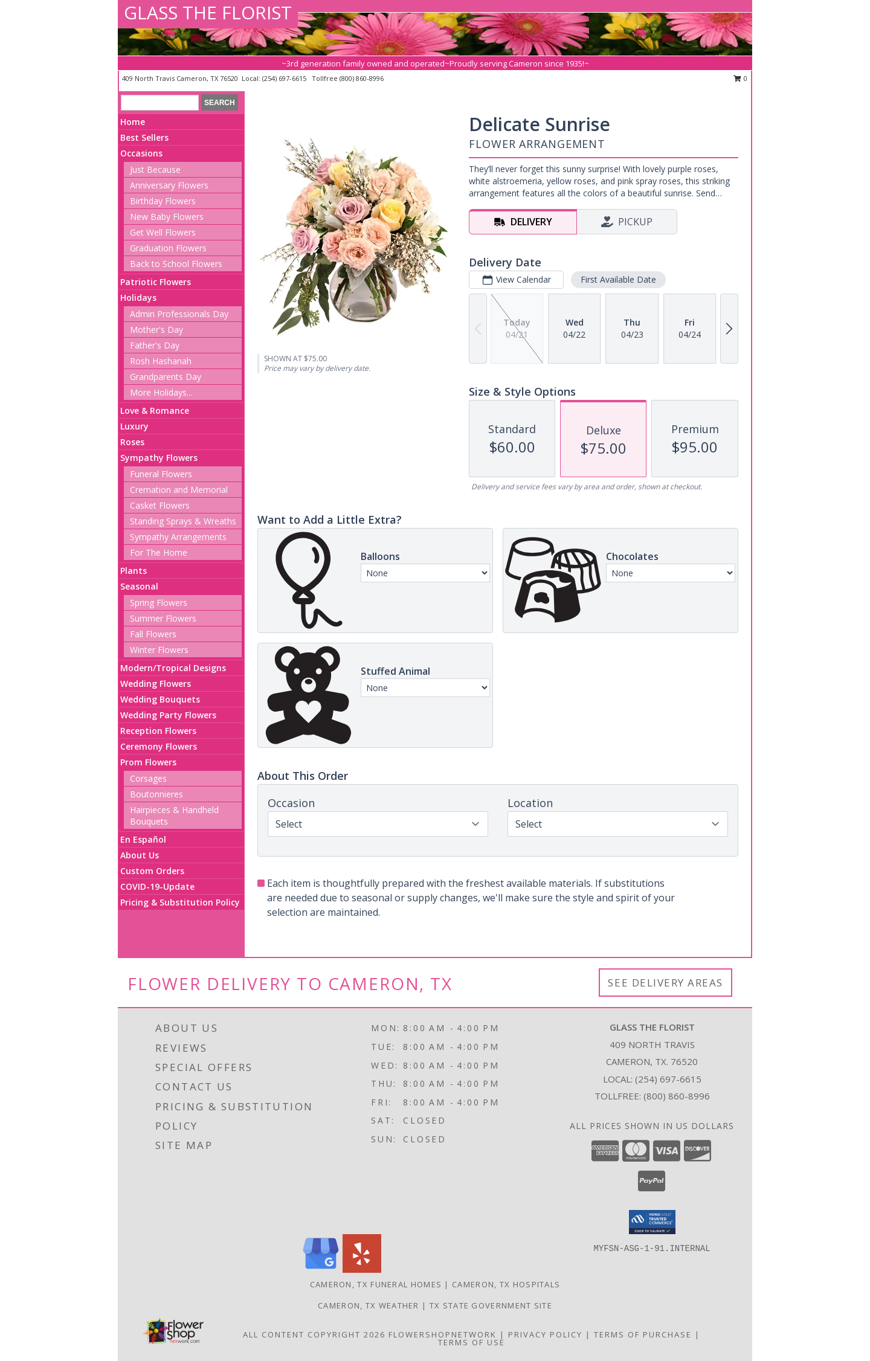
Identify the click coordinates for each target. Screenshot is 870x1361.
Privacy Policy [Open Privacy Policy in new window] (545, 1334)
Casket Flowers (160, 505)
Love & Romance (154, 410)
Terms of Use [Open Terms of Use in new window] (471, 1342)
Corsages (148, 778)
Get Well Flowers (163, 232)
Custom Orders (152, 871)
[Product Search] (160, 103)
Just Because (155, 169)
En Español (143, 839)
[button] (652, 1222)
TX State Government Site (491, 1305)
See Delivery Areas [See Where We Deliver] (665, 982)
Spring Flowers (158, 602)
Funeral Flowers (161, 474)
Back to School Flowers (176, 263)
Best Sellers (144, 137)
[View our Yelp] (362, 1269)
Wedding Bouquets (160, 699)
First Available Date (618, 279)
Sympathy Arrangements (178, 536)
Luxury (134, 426)
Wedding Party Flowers (168, 715)
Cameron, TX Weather (368, 1305)
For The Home (158, 552)
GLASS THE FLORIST (208, 12)
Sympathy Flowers (159, 457)
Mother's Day (156, 329)
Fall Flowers (153, 634)
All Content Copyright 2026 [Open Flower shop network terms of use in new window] (314, 1334)
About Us (139, 855)
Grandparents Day (165, 376)
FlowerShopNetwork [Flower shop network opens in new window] (442, 1334)
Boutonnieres (156, 794)
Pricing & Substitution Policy (180, 902)
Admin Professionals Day (179, 314)
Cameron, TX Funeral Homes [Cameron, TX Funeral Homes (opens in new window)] (376, 1284)
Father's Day (154, 345)
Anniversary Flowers (169, 185)
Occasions (141, 153)
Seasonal (139, 586)
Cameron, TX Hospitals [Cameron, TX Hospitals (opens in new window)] (506, 1284)
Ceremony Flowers (158, 746)
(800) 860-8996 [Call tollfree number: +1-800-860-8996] (362, 78)
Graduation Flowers (168, 248)
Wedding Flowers (155, 683)
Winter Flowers (159, 649)
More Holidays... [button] (161, 392)
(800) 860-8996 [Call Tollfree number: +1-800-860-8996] (676, 1096)
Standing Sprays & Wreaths (183, 521)
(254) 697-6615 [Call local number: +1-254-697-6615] (285, 78)
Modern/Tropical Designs (173, 668)
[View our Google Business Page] (320, 1269)
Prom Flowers (148, 762)
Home (132, 121)
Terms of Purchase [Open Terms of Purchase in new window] (643, 1334)
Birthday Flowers (163, 201)
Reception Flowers (158, 730)
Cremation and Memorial (179, 489)
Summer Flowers (163, 618)
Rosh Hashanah (161, 361)
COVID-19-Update (157, 886)
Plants (133, 570)
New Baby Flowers (167, 216)
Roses (132, 442)
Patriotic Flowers (155, 282)
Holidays (138, 297)
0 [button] (740, 78)
